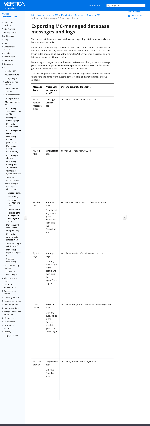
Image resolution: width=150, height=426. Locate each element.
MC (33, 15)
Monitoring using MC (47, 15)
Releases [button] (94, 5)
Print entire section (135, 17)
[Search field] (125, 5)
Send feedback (134, 12)
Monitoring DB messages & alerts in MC (80, 15)
